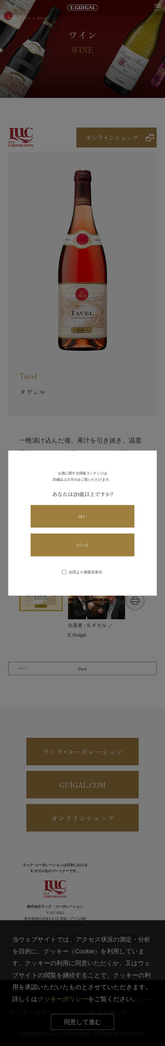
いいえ (82, 545)
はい (82, 516)
